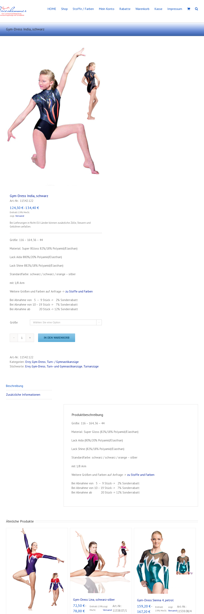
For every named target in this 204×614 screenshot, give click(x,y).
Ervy (28, 362)
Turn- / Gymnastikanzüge (63, 362)
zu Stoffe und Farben (79, 291)
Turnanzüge (91, 366)
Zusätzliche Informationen (23, 394)
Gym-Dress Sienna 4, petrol (155, 600)
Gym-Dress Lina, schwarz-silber (94, 599)
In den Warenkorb (56, 337)
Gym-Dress (39, 362)
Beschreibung (14, 386)
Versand (19, 215)
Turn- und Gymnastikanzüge (64, 366)
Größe (14, 322)
